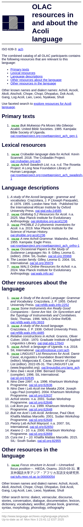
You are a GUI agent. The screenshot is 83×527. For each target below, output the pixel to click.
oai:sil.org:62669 (41, 434)
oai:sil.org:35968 (60, 256)
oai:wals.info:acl (42, 273)
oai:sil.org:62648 (41, 409)
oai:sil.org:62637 (41, 395)
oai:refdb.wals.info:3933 (27, 322)
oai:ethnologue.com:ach (52, 350)
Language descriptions (26, 76)
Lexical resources (22, 73)
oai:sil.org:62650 (41, 427)
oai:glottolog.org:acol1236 (49, 221)
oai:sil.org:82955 (49, 441)
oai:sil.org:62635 (22, 378)
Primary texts (19, 69)
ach (20, 49)
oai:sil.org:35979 (41, 263)
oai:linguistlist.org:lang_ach (60, 367)
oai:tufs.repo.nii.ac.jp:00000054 (32, 476)
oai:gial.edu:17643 (50, 343)
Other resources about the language (36, 80)
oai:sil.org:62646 (41, 402)
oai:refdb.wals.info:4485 (27, 332)
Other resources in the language (33, 83)
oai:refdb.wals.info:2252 (52, 305)
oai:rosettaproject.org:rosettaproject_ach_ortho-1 (45, 245)
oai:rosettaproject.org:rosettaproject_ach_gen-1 (44, 136)
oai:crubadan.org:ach (25, 161)
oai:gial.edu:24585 (48, 211)
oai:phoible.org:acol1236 (27, 235)
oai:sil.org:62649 (41, 420)
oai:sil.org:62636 (41, 385)
